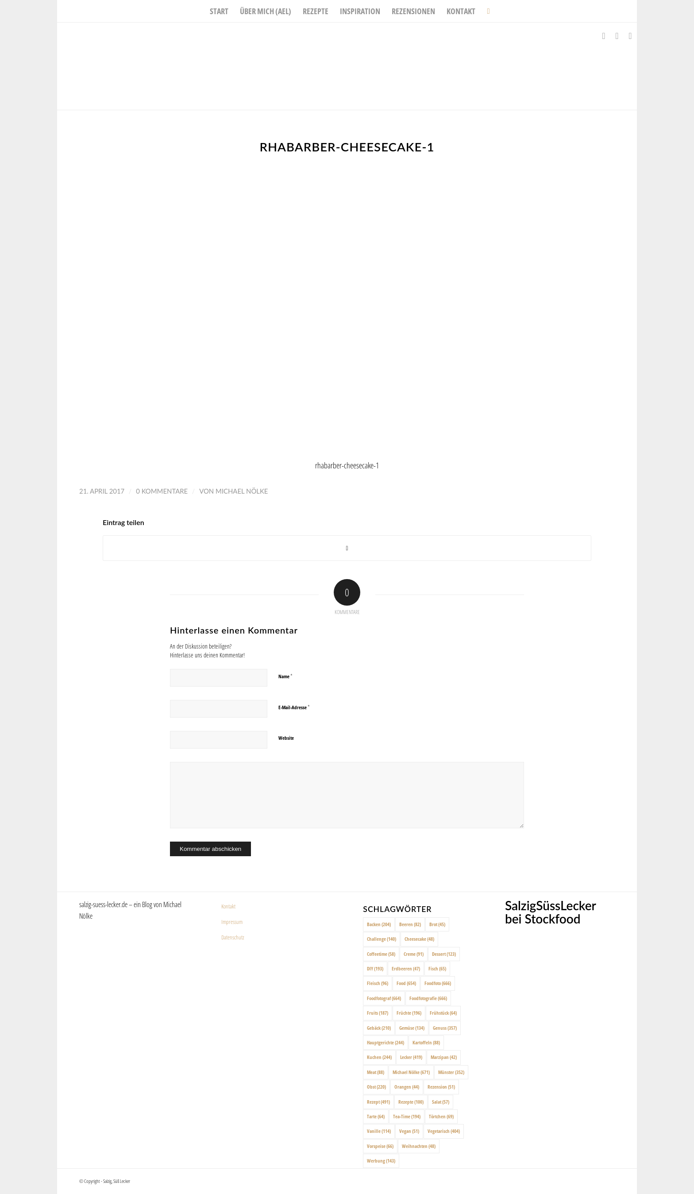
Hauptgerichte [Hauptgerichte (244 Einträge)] (385, 1042)
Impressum (232, 922)
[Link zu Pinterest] (630, 36)
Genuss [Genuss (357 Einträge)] (445, 1027)
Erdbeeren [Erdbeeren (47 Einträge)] (406, 968)
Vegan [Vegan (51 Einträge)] (409, 1131)
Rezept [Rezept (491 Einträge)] (378, 1101)
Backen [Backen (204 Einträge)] (379, 924)
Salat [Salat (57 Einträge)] (440, 1101)
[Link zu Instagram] (617, 36)
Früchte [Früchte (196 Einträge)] (409, 1012)
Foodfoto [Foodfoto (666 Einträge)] (437, 983)
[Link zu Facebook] (603, 36)
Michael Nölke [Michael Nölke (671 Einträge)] (411, 1072)
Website (286, 737)
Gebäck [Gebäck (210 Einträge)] (379, 1027)
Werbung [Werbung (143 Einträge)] (381, 1160)
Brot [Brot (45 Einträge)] (437, 924)
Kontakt (228, 906)
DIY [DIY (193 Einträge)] (375, 968)
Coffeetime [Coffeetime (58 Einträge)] (381, 954)
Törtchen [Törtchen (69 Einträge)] (441, 1116)
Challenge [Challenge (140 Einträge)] (381, 938)
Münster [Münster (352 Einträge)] (451, 1072)
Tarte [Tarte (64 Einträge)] (376, 1116)
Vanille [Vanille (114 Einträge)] (379, 1131)
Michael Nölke (242, 491)
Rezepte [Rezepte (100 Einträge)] (411, 1101)
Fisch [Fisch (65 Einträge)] (437, 968)
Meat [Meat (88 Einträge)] (375, 1072)
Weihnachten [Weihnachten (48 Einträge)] (419, 1146)
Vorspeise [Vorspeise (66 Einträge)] (380, 1146)
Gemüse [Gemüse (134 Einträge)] (411, 1027)
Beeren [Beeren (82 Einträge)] (410, 924)
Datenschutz (232, 937)
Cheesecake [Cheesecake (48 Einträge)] (419, 938)
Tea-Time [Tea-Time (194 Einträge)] (406, 1116)
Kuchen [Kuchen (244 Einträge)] (379, 1057)
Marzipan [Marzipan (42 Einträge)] (444, 1057)
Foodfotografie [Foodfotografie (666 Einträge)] (428, 998)
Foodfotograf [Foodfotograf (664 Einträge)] (384, 998)
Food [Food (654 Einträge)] (406, 983)
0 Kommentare (162, 491)
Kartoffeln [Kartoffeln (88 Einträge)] (426, 1042)
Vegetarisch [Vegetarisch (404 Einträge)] (444, 1131)
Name (285, 676)
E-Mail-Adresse (294, 707)
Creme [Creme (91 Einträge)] (414, 954)
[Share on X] (347, 548)
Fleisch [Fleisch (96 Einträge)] (377, 983)
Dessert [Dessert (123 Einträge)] (444, 954)
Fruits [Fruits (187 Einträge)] (377, 1012)
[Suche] (485, 11)
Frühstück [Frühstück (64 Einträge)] (443, 1012)
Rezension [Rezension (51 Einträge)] (441, 1086)
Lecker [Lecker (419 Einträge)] (411, 1057)
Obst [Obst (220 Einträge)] (376, 1086)
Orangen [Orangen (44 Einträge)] (406, 1086)
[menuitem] (219, 11)
